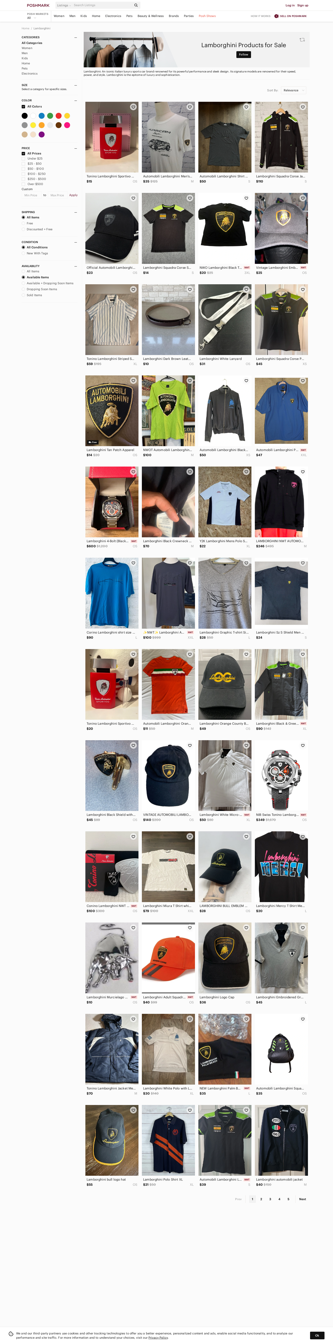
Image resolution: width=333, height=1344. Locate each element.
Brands (174, 16)
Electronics (113, 16)
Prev (238, 1199)
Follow (243, 54)
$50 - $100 (33, 169)
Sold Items (32, 295)
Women (59, 16)
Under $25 (32, 158)
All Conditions (35, 247)
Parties (189, 16)
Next (302, 1199)
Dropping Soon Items (39, 289)
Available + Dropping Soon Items (48, 283)
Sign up (302, 5)
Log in (290, 5)
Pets (129, 16)
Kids (83, 16)
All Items (30, 217)
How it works (261, 16)
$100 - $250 (34, 174)
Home (96, 16)
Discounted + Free (37, 229)
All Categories (32, 43)
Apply (73, 195)
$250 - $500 (34, 179)
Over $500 (32, 184)
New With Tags (35, 253)
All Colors (32, 106)
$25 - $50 (32, 164)
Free (27, 223)
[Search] (102, 5)
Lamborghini (42, 28)
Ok (317, 1335)
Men (72, 16)
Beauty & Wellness (151, 16)
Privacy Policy (158, 1338)
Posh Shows (207, 16)
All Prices (31, 153)
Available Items (35, 277)
